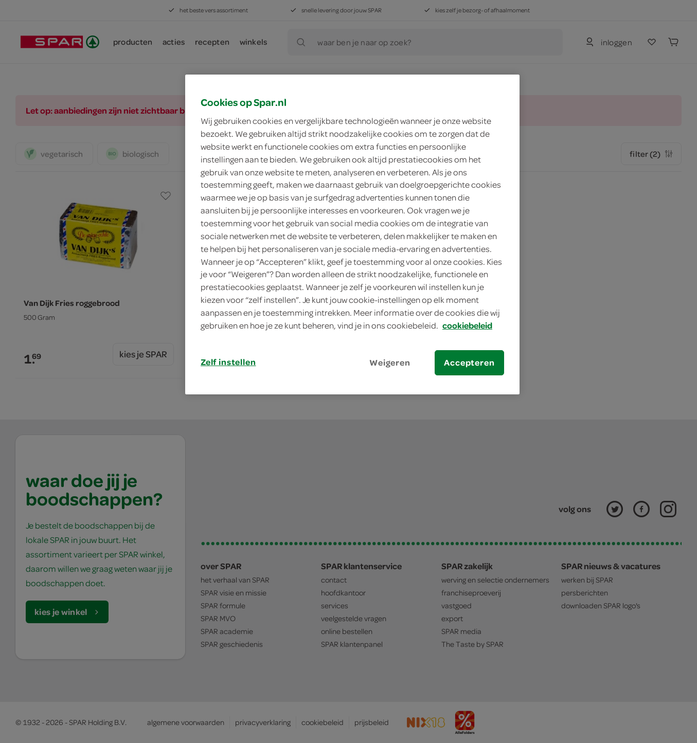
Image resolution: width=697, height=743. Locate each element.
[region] (352, 234)
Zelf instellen (228, 362)
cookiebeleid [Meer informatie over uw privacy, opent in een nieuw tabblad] (467, 325)
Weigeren (389, 362)
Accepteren (469, 362)
